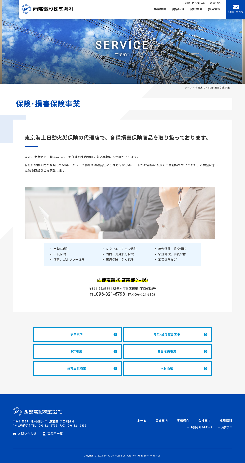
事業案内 (160, 9)
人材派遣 (167, 368)
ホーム (188, 87)
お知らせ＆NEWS (194, 3)
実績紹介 (178, 9)
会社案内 (196, 9)
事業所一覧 (53, 434)
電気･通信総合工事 (166, 334)
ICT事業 (76, 351)
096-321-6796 (48, 425)
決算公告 (215, 3)
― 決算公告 (225, 427)
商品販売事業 (167, 351)
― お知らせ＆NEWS (199, 427)
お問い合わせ (25, 434)
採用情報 (214, 9)
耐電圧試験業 (76, 368)
